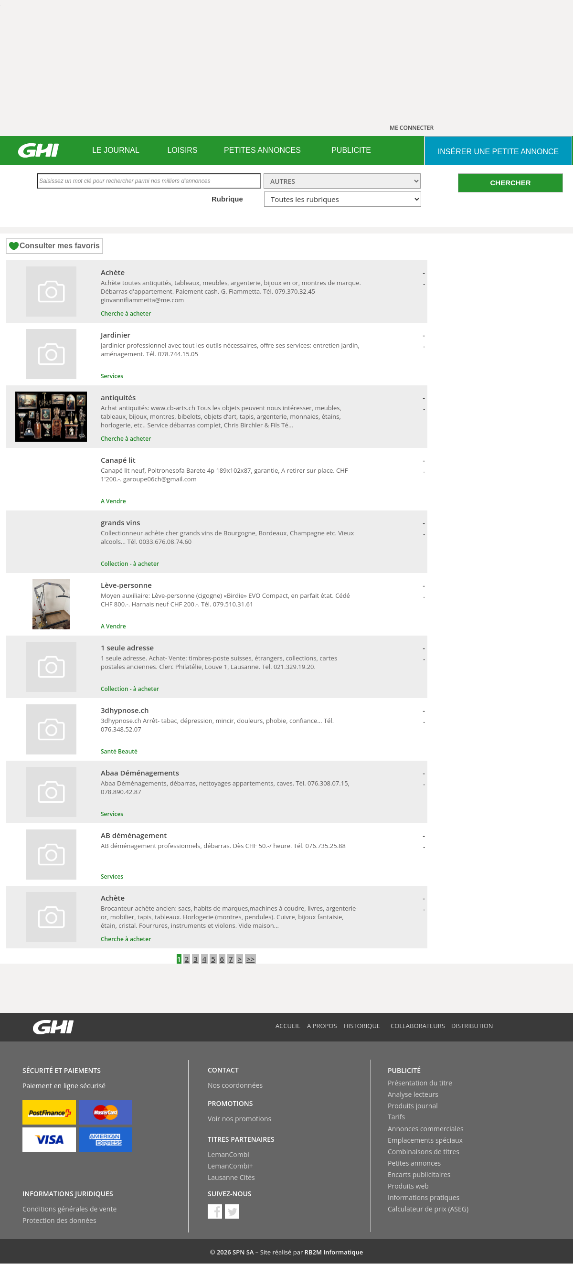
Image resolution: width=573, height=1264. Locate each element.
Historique (362, 1025)
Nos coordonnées (235, 1085)
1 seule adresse (127, 647)
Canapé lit (118, 460)
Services (112, 376)
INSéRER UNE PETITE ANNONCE (498, 152)
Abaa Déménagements (140, 772)
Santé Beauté (119, 751)
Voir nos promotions (239, 1118)
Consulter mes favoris (60, 246)
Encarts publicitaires (419, 1174)
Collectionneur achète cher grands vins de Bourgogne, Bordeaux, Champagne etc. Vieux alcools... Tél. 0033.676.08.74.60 (227, 537)
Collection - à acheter (130, 564)
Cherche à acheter (126, 313)
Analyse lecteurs (413, 1094)
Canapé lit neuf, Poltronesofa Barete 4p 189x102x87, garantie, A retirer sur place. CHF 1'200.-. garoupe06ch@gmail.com (224, 474)
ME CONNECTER (412, 128)
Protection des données (59, 1220)
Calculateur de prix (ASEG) (428, 1208)
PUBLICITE (351, 150)
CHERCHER (510, 183)
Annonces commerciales (426, 1128)
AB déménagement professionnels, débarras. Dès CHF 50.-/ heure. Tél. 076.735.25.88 (223, 845)
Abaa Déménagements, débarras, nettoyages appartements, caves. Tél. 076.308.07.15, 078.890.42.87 (225, 787)
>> (250, 959)
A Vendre (113, 501)
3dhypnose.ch (125, 710)
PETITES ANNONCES (262, 150)
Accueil (288, 1025)
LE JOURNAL (115, 150)
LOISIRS (182, 150)
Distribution (472, 1025)
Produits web (408, 1185)
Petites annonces (414, 1163)
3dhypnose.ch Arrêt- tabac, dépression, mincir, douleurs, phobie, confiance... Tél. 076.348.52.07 (217, 724)
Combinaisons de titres (423, 1151)
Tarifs (396, 1116)
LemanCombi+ (230, 1165)
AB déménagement (134, 835)
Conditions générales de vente (69, 1208)
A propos (322, 1025)
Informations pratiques (423, 1197)
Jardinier (115, 335)
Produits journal (413, 1105)
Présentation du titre (420, 1082)
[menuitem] (116, 150)
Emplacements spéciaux (425, 1140)
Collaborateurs (418, 1025)
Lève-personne (126, 585)
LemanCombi (228, 1154)
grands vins (120, 522)
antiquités (118, 397)
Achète (113, 272)
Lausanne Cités (231, 1177)
